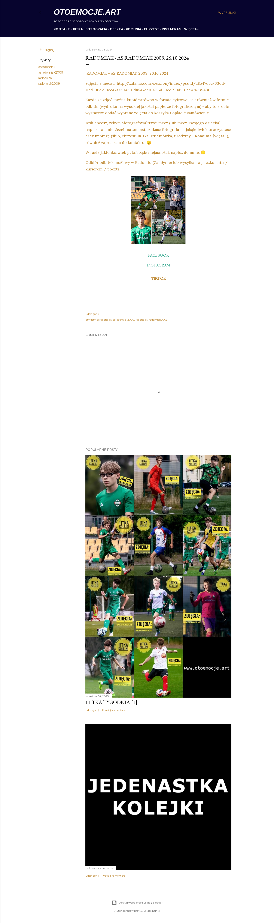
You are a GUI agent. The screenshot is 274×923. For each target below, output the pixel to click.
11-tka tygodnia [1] (111, 702)
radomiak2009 (49, 84)
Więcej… (191, 29)
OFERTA (116, 29)
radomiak (45, 78)
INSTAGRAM (172, 29)
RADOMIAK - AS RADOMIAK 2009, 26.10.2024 (126, 73)
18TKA (78, 29)
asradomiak (46, 67)
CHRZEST (151, 29)
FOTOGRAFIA (96, 29)
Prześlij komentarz (113, 710)
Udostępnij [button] (46, 50)
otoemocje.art (87, 12)
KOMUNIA (133, 29)
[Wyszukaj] (227, 13)
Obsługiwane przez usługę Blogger (137, 902)
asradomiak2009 (50, 72)
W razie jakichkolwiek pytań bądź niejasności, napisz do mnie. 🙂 (145, 152)
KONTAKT (62, 29)
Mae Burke (153, 910)
